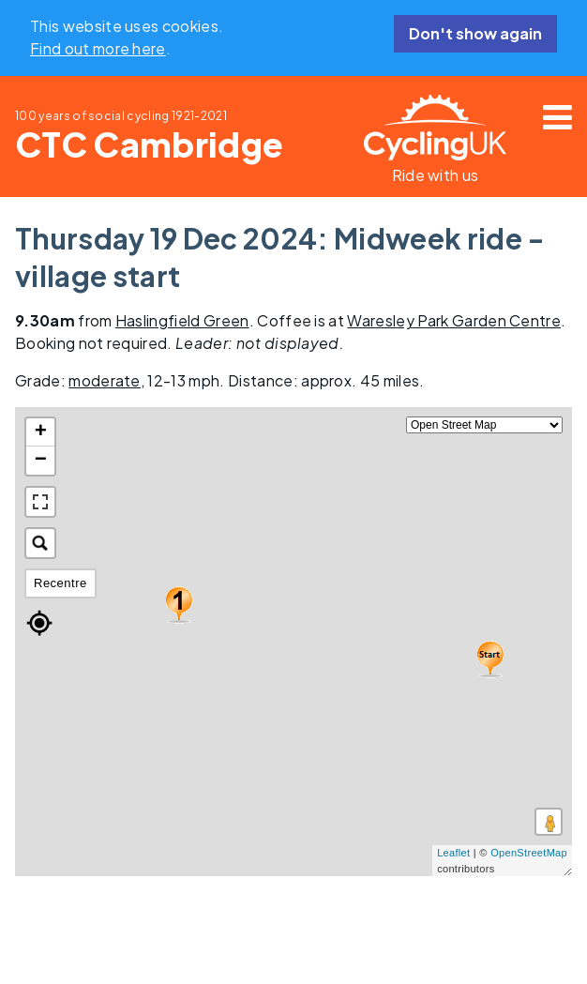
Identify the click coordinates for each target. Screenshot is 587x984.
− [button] (41, 461)
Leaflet (453, 852)
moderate (104, 380)
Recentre (60, 583)
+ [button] (41, 432)
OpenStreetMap (528, 852)
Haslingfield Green (182, 320)
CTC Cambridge (149, 144)
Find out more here (98, 48)
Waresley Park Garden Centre (454, 320)
